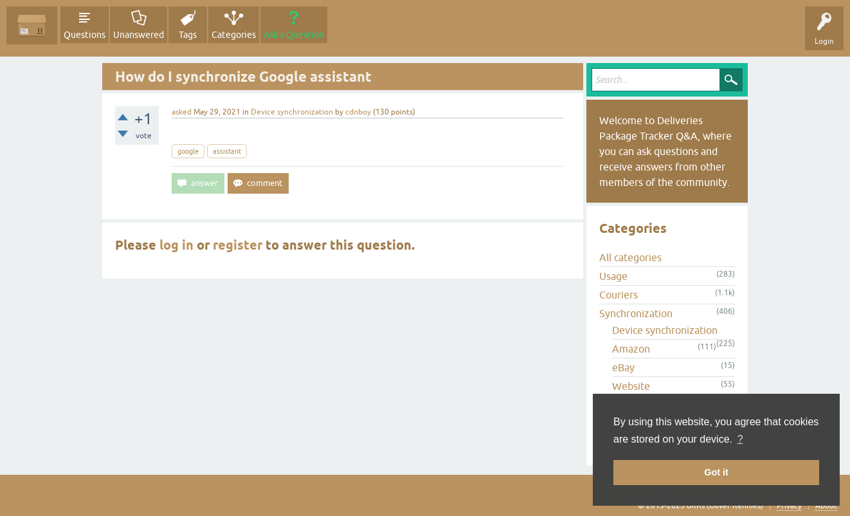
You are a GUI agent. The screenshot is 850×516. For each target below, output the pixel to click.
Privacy (789, 505)
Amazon (631, 349)
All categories (630, 257)
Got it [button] (716, 472)
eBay (623, 367)
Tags (188, 35)
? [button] (740, 439)
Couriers (618, 294)
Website (631, 386)
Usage (613, 276)
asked (182, 111)
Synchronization (636, 313)
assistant (227, 151)
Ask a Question (294, 35)
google (188, 151)
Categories (234, 35)
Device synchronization (292, 111)
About (826, 505)
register (237, 245)
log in (176, 245)
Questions (84, 35)
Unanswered (138, 35)
